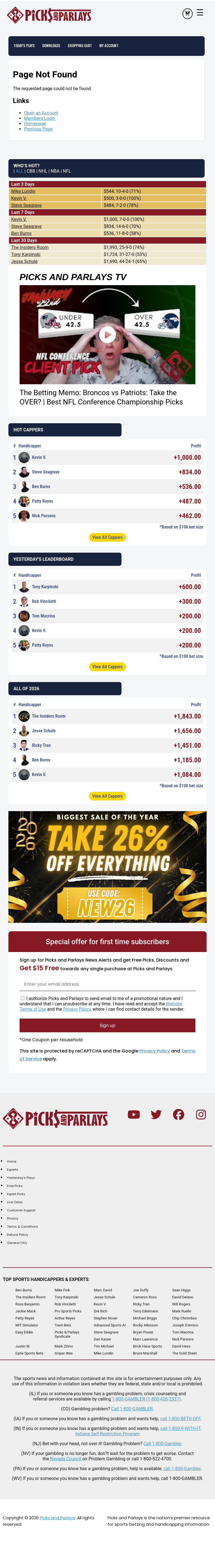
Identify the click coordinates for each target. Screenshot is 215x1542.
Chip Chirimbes (184, 1318)
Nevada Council (65, 1458)
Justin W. (22, 1346)
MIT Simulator (26, 1325)
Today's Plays (24, 46)
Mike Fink (62, 1290)
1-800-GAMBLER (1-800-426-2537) (146, 1398)
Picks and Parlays (57, 1517)
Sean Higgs (181, 1290)
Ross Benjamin (27, 1304)
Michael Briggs (145, 1318)
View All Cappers (107, 537)
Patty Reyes (35, 501)
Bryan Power (143, 1332)
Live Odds (15, 1202)
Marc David (103, 1290)
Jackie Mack (25, 1311)
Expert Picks (16, 1193)
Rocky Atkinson (145, 1325)
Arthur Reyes (65, 1318)
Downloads (52, 46)
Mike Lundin (23, 191)
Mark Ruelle (181, 1311)
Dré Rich (100, 1311)
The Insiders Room (29, 247)
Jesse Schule (24, 261)
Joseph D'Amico (185, 1325)
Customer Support (21, 1210)
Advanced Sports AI (110, 1325)
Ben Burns (21, 233)
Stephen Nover (106, 1318)
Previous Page (38, 128)
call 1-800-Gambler (182, 1468)
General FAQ (17, 1242)
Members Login (39, 118)
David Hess (181, 1346)
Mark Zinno (64, 1346)
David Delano (182, 1297)
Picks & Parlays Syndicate (67, 1334)
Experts (12, 1169)
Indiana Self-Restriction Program (107, 1433)
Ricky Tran (34, 745)
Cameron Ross (145, 1297)
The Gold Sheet (184, 1353)
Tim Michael (104, 1346)
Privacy (12, 1218)
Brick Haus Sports (147, 1346)
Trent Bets (63, 1325)
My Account (111, 46)
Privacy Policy (77, 1009)
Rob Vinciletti (37, 601)
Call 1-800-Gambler (162, 1443)
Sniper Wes (64, 1353)
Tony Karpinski (25, 254)
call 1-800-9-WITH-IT (180, 1428)
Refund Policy (17, 1234)
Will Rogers (181, 1304)
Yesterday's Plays (21, 1177)
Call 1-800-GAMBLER (132, 1408)
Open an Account (41, 112)
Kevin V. (19, 198)
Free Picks (15, 1185)
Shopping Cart (82, 46)
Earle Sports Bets (29, 1353)
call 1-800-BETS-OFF (180, 1418)
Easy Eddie (24, 1332)
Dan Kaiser (102, 1339)
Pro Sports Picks (68, 1311)
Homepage (35, 123)
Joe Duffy (141, 1290)
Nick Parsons (37, 515)
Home (11, 1161)
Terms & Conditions (22, 1226)
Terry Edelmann (145, 1311)
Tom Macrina (36, 615)
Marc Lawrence (145, 1339)
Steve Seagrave (26, 205)
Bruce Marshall (145, 1353)
